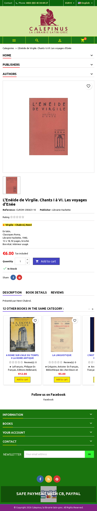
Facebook (48, 399)
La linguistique (62, 355)
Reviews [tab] (57, 292)
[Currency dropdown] (70, 3)
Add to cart (46, 261)
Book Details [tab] (36, 292)
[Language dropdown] (85, 3)
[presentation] (54, 465)
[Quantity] (20, 261)
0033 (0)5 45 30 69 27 (37, 3)
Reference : (9, 210)
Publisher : (46, 210)
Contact (8, 3)
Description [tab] (12, 292)
